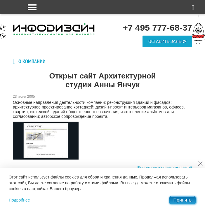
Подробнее (19, 200)
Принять (182, 199)
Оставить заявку (167, 41)
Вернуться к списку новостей (164, 167)
